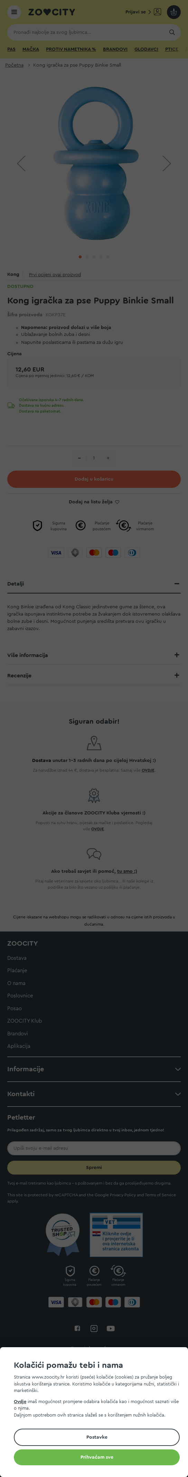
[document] (97, 1413)
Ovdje (20, 1401)
